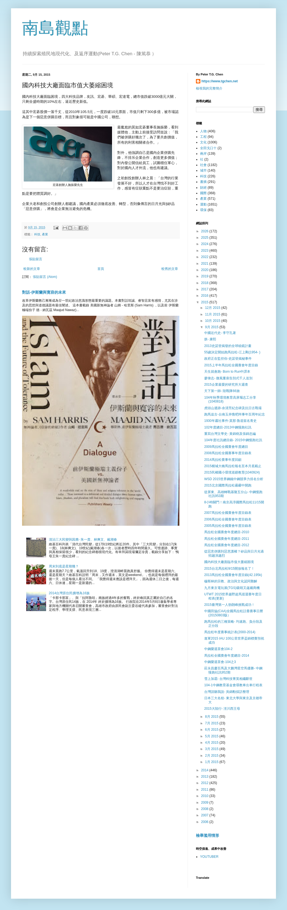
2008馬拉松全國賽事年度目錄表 (227, 453)
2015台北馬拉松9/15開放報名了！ (229, 568)
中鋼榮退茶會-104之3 (220, 662)
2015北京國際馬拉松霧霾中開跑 (227, 485)
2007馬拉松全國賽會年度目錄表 (227, 513)
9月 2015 (212, 327)
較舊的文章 (169, 269)
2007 (205, 815)
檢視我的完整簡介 (209, 88)
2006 (205, 822)
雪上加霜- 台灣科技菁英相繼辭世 (228, 679)
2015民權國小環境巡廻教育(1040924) (232, 472)
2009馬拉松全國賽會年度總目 (226, 447)
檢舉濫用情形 (207, 835)
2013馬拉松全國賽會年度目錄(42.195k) (233, 575)
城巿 (203, 170)
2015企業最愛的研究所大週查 (226, 384)
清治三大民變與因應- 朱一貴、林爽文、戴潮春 (83, 539)
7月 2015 (212, 723)
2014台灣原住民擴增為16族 (69, 593)
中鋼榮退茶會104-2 (218, 649)
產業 (45, 234)
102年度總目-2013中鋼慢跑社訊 (227, 427)
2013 (205, 777)
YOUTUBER (209, 857)
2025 (205, 238)
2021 (205, 263)
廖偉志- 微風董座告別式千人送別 (228, 378)
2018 (205, 283)
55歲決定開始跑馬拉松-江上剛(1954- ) (232, 352)
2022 (205, 257)
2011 (205, 789)
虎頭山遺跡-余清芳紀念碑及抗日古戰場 (233, 408)
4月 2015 (212, 743)
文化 (203, 142)
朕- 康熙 (210, 339)
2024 (205, 244)
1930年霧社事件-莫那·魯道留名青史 (230, 421)
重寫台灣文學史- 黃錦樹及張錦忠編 (230, 434)
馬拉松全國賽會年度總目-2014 (226, 655)
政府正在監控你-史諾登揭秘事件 (228, 359)
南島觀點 (55, 28)
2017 (205, 289)
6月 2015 (212, 730)
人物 (203, 131)
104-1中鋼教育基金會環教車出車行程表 (233, 685)
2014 (205, 770)
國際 (203, 193)
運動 (203, 204)
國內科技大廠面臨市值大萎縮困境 (229, 562)
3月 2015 (212, 749)
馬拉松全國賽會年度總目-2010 (226, 532)
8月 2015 (212, 717)
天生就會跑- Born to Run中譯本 (227, 372)
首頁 (100, 269)
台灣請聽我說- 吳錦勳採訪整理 (226, 692)
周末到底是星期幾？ (64, 566)
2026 (205, 231)
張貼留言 (35, 259)
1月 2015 (212, 762)
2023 (205, 251)
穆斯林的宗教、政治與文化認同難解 (230, 581)
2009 (205, 802)
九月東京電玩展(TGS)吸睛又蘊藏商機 (232, 588)
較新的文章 (31, 269)
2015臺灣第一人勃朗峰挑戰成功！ (229, 605)
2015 (205, 302)
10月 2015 (213, 321)
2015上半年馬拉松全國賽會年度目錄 (231, 365)
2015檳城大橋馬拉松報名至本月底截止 (232, 466)
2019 (205, 276)
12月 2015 (213, 308)
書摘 (203, 182)
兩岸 (203, 154)
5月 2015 (212, 736)
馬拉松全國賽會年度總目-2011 (226, 539)
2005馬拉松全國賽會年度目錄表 (227, 526)
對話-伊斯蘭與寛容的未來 (44, 292)
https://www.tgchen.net (219, 81)
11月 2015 (213, 314)
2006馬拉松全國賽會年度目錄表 (227, 519)
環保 (203, 210)
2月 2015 (212, 756)
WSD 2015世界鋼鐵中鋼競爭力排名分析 (233, 479)
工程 (203, 137)
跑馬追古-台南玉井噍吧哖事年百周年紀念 (234, 414)
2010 (205, 796)
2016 (205, 296)
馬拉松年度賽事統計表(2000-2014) (229, 632)
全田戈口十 (208, 148)
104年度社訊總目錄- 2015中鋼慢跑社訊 (233, 440)
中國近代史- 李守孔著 (220, 333)
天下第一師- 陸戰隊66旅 (222, 391)
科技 (37, 234)
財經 (203, 188)
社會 (203, 165)
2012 (205, 783)
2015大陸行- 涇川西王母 (222, 709)
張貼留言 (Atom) (45, 277)
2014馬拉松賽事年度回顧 (222, 460)
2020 (205, 270)
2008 (205, 809)
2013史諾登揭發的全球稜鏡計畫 (227, 346)
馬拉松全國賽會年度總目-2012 (226, 545)
